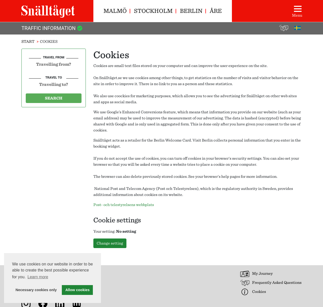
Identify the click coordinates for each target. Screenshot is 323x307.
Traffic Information (52, 28)
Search (53, 98)
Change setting (110, 243)
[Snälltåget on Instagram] (27, 303)
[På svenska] (297, 27)
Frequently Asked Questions (271, 282)
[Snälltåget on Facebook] (43, 303)
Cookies (253, 291)
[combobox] (54, 64)
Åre (216, 10)
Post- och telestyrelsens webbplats (123, 204)
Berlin (191, 10)
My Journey (256, 273)
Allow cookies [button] (77, 290)
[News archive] (77, 303)
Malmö (115, 10)
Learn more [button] (38, 277)
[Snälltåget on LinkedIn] (60, 303)
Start (28, 41)
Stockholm (153, 10)
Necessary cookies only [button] (36, 290)
